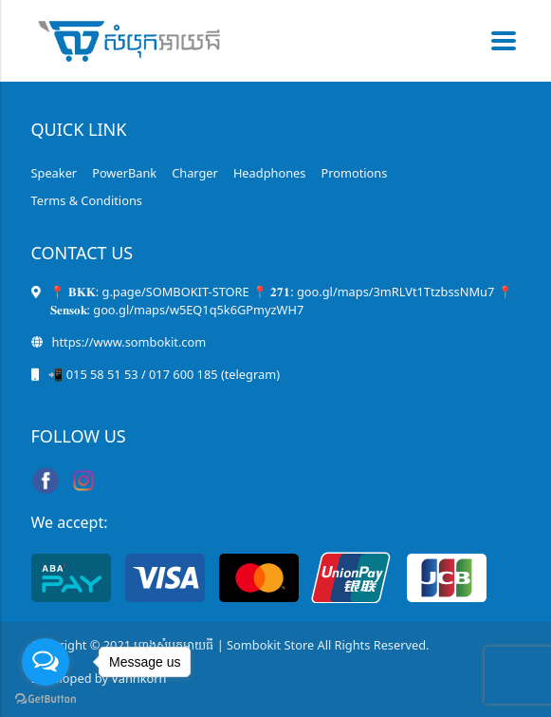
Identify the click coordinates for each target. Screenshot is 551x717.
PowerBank (124, 172)
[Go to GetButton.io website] (45, 698)
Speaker (54, 172)
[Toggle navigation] (498, 40)
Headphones (269, 172)
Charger (195, 172)
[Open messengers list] (45, 662)
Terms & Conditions (86, 200)
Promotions (354, 172)
